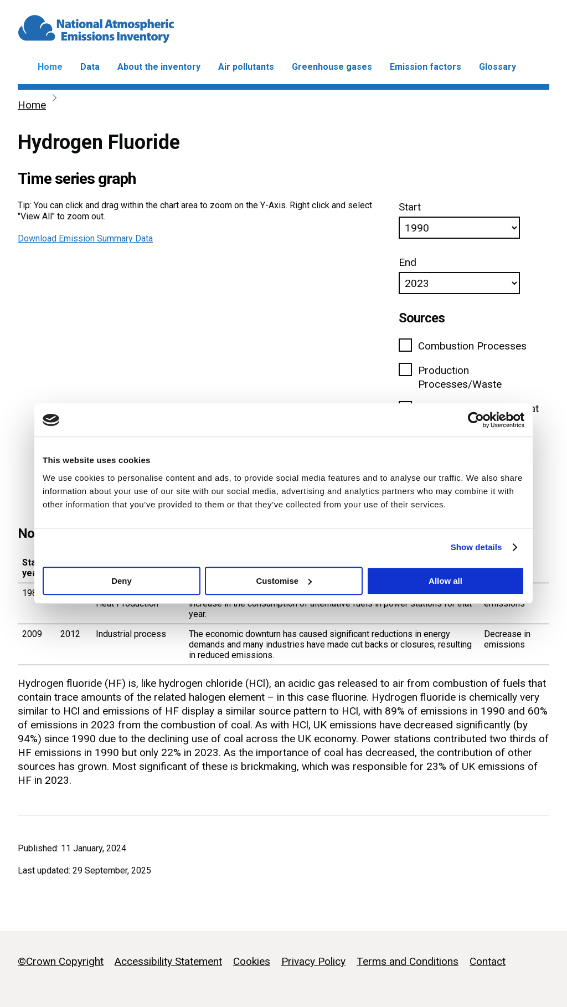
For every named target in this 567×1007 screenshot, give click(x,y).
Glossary (497, 66)
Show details (476, 547)
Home (50, 66)
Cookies (251, 961)
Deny (121, 580)
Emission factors (425, 66)
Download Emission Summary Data (85, 238)
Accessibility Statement (168, 961)
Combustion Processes (472, 346)
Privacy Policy (313, 961)
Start (410, 207)
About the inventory (158, 66)
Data (90, 66)
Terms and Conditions (407, 961)
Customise (284, 580)
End (407, 262)
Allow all (445, 580)
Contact (488, 961)
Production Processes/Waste (460, 377)
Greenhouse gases (332, 66)
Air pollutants (246, 66)
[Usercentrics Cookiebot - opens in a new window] (475, 420)
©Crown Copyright (61, 961)
